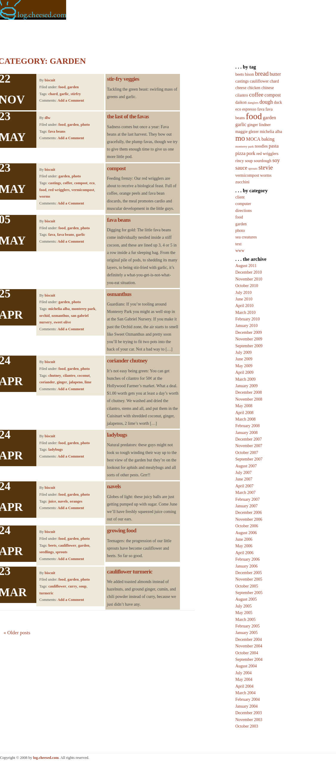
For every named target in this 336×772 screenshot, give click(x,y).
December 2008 (248, 392)
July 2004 (243, 673)
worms (44, 196)
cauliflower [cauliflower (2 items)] (259, 81)
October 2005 (246, 586)
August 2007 (246, 466)
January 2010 (246, 325)
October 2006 (246, 526)
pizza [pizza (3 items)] (240, 153)
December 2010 (248, 272)
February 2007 (247, 499)
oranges (76, 501)
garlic (64, 94)
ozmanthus (60, 316)
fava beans (56, 131)
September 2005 (248, 592)
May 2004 (243, 679)
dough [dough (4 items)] (266, 102)
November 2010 (248, 279)
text (238, 244)
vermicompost (82, 190)
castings (54, 183)
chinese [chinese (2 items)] (268, 88)
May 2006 (243, 546)
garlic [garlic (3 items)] (240, 124)
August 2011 (245, 265)
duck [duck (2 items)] (278, 102)
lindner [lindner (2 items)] (265, 125)
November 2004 (248, 646)
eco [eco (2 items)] (238, 109)
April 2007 (244, 486)
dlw (48, 118)
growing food (121, 530)
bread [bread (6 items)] (262, 73)
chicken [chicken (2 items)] (254, 88)
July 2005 (243, 606)
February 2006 (247, 559)
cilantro (69, 375)
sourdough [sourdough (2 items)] (262, 161)
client (240, 197)
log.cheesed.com (46, 758)
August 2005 (246, 599)
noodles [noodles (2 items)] (261, 146)
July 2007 (243, 472)
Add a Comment (70, 100)
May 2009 (243, 366)
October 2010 (246, 285)
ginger (62, 382)
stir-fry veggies (123, 79)
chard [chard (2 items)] (274, 81)
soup (82, 586)
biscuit (50, 80)
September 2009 (248, 346)
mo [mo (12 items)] (240, 138)
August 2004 (246, 666)
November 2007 (248, 446)
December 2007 (248, 439)
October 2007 (246, 452)
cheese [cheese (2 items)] (240, 88)
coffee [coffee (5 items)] (256, 95)
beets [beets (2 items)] (239, 74)
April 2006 (244, 553)
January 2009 (246, 386)
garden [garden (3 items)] (269, 117)
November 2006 (248, 519)
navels (63, 501)
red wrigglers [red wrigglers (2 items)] (267, 153)
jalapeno (76, 382)
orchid (44, 316)
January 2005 (246, 632)
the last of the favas (128, 116)
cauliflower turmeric (130, 571)
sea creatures (246, 237)
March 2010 (245, 312)
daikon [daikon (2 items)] (241, 102)
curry (72, 586)
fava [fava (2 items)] (261, 109)
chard (52, 94)
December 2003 (248, 713)
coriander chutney (127, 360)
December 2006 (248, 512)
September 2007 (248, 459)
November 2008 (248, 399)
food (62, 87)
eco (91, 183)
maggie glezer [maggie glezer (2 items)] (247, 131)
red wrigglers (58, 190)
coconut (83, 375)
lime (88, 382)
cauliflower (67, 545)
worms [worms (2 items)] (265, 175)
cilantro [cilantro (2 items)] (241, 95)
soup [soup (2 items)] (249, 161)
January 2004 (246, 706)
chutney (54, 375)
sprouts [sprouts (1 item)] (252, 168)
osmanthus (119, 294)
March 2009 (245, 379)
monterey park (83, 309)
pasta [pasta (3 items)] (274, 145)
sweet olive (62, 322)
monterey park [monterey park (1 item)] (244, 146)
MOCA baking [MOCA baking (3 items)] (260, 139)
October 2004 (246, 653)
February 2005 (247, 626)
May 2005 (243, 612)
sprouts (62, 552)
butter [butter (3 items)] (275, 74)
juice (52, 501)
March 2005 (245, 619)
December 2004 (248, 639)
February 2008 (247, 426)
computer (243, 203)
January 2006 (246, 566)
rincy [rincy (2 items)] (239, 161)
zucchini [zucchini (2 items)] (242, 182)
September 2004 (248, 659)
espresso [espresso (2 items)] (249, 109)
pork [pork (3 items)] (251, 153)
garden (73, 87)
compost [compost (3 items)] (273, 94)
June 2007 (243, 479)
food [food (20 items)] (254, 116)
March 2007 (245, 492)
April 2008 (244, 412)
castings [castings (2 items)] (242, 81)
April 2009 (244, 372)
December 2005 (248, 573)
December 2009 (248, 332)
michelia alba (59, 309)
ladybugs (55, 449)
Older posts (17, 632)
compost (81, 183)
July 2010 (243, 292)
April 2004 (244, 686)
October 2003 (246, 726)
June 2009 (243, 359)
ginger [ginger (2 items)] (252, 125)
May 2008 (243, 406)
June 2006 (243, 539)
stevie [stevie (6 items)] (266, 167)
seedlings (46, 552)
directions (243, 210)
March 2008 (245, 419)
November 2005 (248, 579)
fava (51, 234)
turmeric (46, 593)
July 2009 (243, 352)
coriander (47, 382)
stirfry (76, 94)
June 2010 (243, 299)
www (239, 250)
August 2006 (246, 533)
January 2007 (246, 506)
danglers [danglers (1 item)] (253, 102)
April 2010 (244, 305)
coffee (67, 183)
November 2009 (248, 339)
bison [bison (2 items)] (249, 74)
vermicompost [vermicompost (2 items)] (247, 175)
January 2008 (246, 432)
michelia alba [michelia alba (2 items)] (271, 131)
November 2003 (248, 719)
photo (85, 125)
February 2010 (247, 319)
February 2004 (247, 699)
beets (52, 545)
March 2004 (245, 693)
